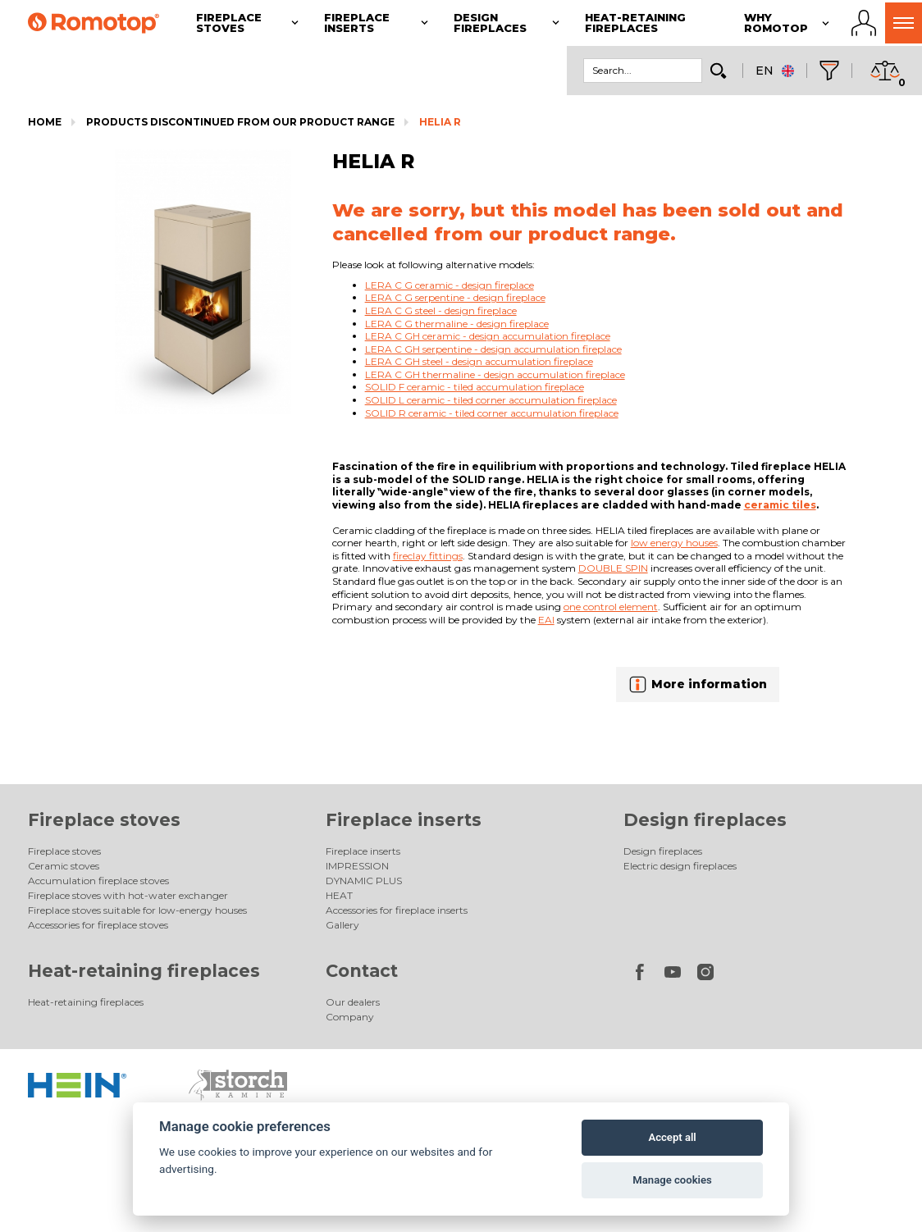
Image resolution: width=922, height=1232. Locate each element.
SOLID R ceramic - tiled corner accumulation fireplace (491, 413)
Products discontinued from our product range (240, 122)
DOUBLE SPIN (613, 568)
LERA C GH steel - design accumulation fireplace (479, 361)
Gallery (342, 925)
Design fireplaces (705, 820)
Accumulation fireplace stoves (98, 880)
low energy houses (674, 542)
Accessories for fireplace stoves (98, 925)
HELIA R (440, 122)
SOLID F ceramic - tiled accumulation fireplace (474, 387)
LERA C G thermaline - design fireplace (457, 323)
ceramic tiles (780, 505)
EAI (546, 620)
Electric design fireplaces (680, 866)
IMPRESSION (357, 866)
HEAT (339, 895)
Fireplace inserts (404, 820)
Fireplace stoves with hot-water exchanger (128, 895)
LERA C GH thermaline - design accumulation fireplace (495, 374)
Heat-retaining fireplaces (144, 971)
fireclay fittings (428, 556)
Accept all (672, 1137)
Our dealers (353, 1002)
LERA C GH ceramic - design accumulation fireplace (487, 336)
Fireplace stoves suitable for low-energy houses (137, 910)
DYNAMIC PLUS (364, 880)
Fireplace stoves (104, 820)
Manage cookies (671, 1180)
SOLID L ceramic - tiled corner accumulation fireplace (491, 400)
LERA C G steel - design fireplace (441, 310)
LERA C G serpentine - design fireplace (455, 297)
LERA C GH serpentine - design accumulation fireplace (493, 349)
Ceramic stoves (63, 866)
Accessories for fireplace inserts (397, 910)
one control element (611, 606)
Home (45, 122)
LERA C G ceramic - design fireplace (449, 285)
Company (350, 1017)
